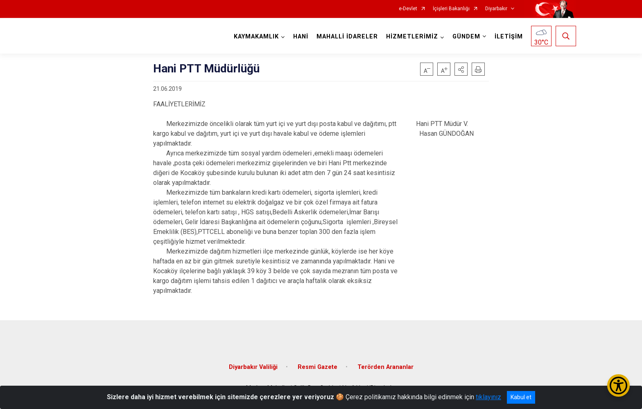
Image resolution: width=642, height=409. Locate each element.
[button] (461, 69)
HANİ (300, 36)
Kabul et (521, 397)
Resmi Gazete (317, 366)
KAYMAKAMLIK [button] (256, 36)
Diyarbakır (496, 8)
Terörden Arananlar (385, 366)
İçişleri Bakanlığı (451, 8)
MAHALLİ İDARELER (347, 36)
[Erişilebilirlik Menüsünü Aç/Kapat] (618, 385)
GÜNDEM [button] (466, 36)
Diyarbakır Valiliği (253, 366)
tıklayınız (488, 397)
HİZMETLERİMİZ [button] (412, 36)
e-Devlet (408, 8)
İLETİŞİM (509, 36)
